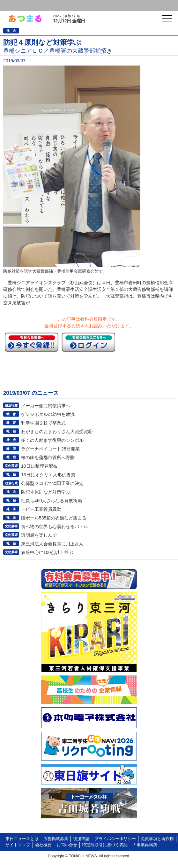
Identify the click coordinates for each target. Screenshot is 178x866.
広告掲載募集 (55, 839)
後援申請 (81, 839)
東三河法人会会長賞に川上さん (52, 543)
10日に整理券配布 (39, 466)
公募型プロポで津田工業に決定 (52, 483)
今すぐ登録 (31, 342)
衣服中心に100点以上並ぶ (47, 552)
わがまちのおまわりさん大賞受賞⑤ (57, 431)
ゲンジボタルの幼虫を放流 (48, 414)
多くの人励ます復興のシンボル (52, 440)
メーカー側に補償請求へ (45, 405)
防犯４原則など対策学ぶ (45, 492)
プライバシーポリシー (115, 839)
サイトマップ (17, 845)
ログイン (18, 5)
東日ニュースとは (22, 839)
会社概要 (43, 845)
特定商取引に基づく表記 (105, 845)
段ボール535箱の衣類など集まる (53, 517)
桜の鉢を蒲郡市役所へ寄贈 (48, 457)
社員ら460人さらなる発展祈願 (51, 500)
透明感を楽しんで (39, 535)
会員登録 (49, 5)
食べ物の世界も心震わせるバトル (54, 526)
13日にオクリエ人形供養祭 (48, 474)
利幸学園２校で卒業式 (43, 422)
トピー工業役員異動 (41, 509)
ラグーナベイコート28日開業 (50, 448)
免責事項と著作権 (157, 839)
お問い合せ (66, 845)
